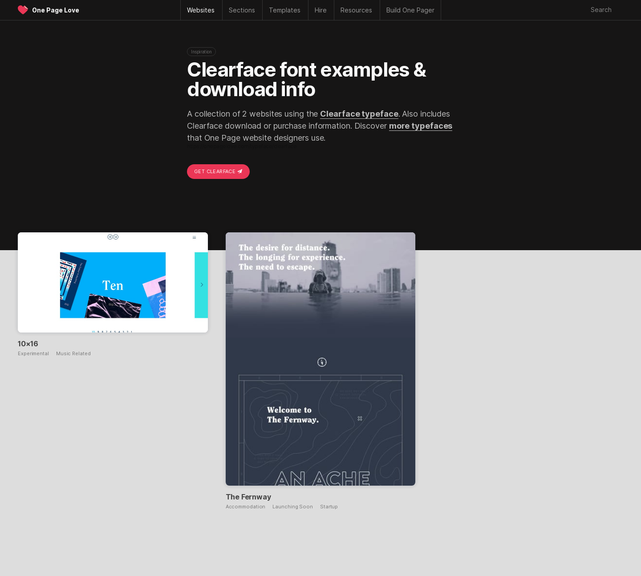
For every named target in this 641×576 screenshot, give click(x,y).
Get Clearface (218, 171)
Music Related (73, 353)
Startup (329, 506)
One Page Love (55, 10)
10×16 (28, 343)
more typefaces (421, 125)
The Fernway (248, 496)
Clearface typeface (359, 113)
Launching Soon (292, 506)
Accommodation (246, 506)
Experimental (33, 353)
